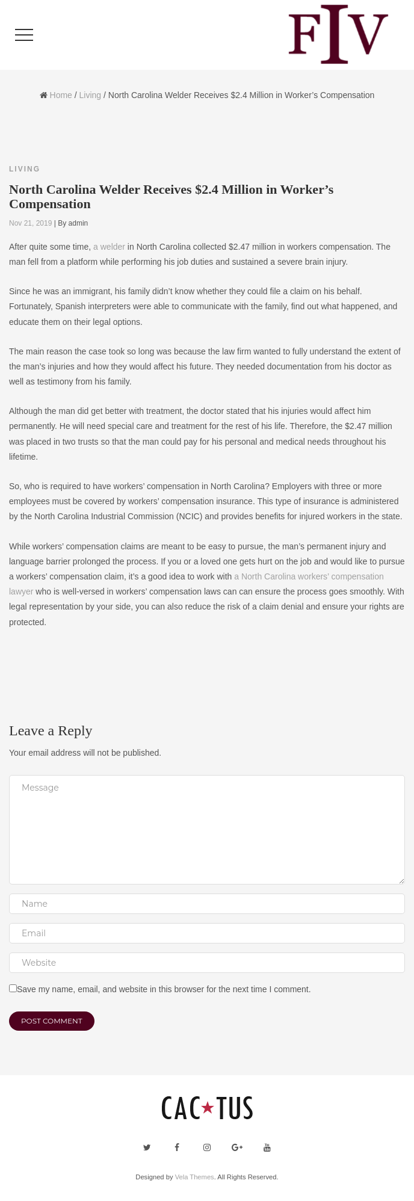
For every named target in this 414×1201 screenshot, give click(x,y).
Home (61, 95)
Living (90, 95)
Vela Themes (194, 1177)
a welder (109, 247)
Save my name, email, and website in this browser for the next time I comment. (164, 989)
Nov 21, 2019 (30, 223)
